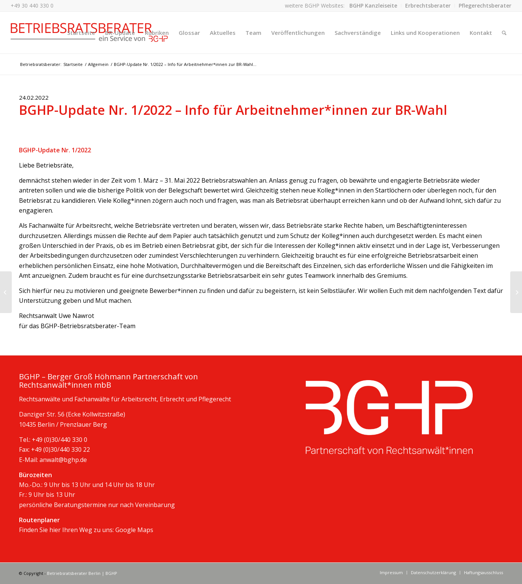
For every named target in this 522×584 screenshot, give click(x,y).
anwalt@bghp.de (63, 460)
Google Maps (134, 530)
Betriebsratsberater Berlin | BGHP (82, 573)
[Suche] (504, 32)
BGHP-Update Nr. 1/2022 (55, 150)
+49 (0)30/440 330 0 (59, 439)
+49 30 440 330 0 (32, 5)
